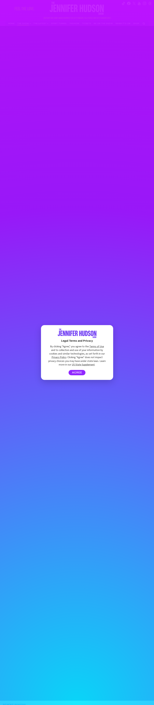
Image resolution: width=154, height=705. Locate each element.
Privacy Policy (59, 357)
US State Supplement (83, 364)
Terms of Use (96, 346)
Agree (77, 372)
